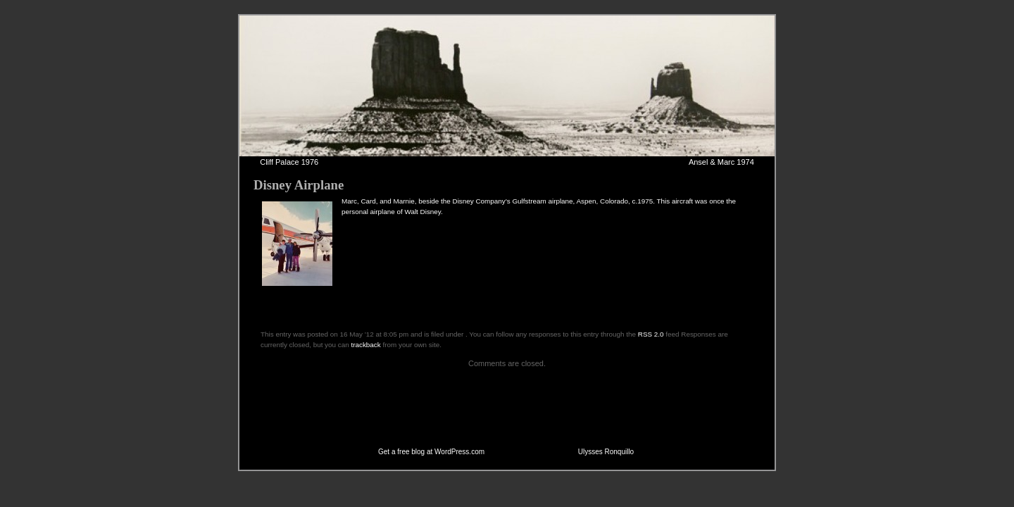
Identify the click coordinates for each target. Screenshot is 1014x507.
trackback (365, 345)
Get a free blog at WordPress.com (431, 452)
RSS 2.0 (651, 334)
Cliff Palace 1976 (289, 162)
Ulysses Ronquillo (606, 452)
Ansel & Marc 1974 (721, 162)
